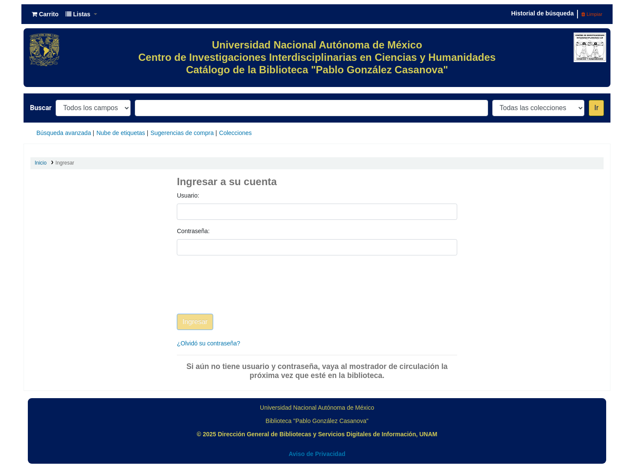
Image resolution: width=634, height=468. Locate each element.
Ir (596, 107)
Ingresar (65, 163)
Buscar (40, 108)
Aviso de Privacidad (317, 453)
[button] (45, 14)
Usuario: (188, 195)
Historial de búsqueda (542, 13)
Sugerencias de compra (182, 132)
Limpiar (591, 14)
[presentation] (242, 291)
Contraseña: (193, 231)
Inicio (41, 163)
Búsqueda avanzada (63, 132)
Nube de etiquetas (120, 132)
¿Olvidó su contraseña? (208, 343)
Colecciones (235, 132)
